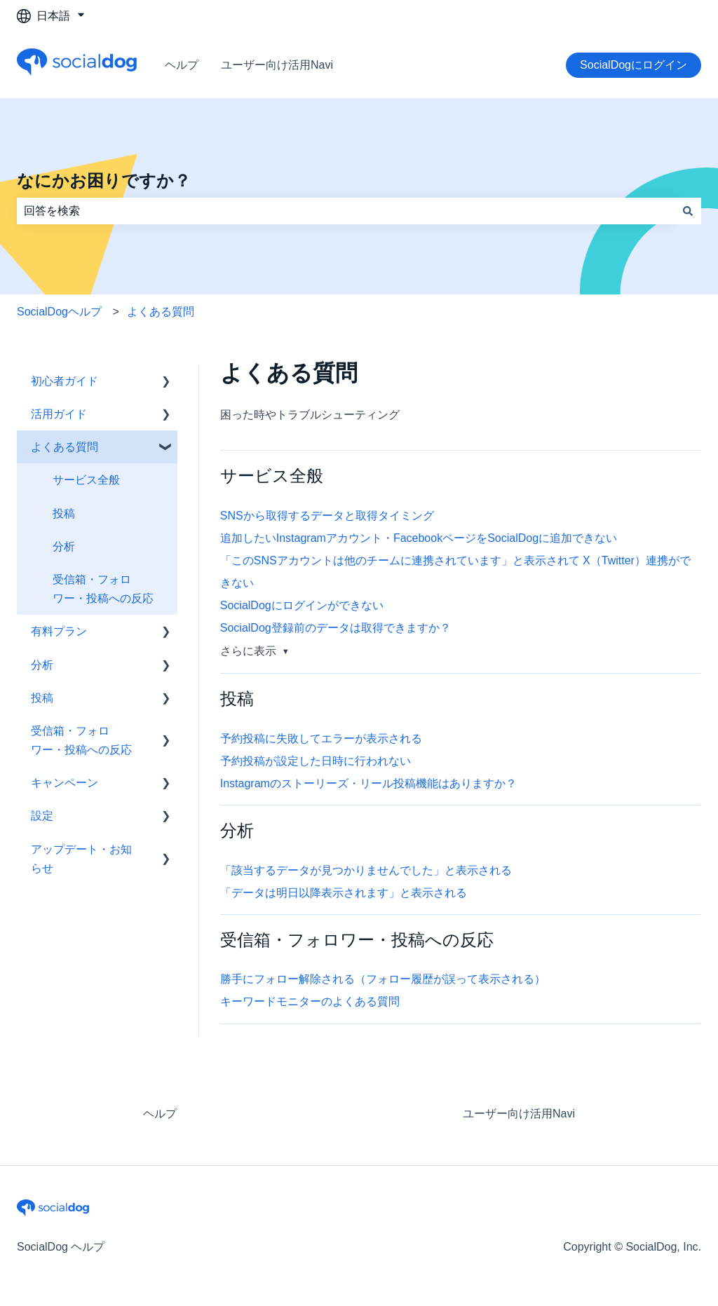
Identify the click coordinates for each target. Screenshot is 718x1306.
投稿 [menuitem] (64, 513)
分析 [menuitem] (64, 546)
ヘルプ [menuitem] (160, 1114)
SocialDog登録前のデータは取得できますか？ (335, 628)
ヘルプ (181, 65)
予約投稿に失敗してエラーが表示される (321, 738)
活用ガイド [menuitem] (59, 414)
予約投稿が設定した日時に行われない (315, 761)
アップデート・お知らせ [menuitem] (81, 858)
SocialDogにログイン (633, 65)
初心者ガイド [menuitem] (64, 381)
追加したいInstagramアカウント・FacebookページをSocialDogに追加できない (418, 538)
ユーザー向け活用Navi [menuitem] (519, 1114)
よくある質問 (160, 312)
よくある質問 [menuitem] (64, 447)
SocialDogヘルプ (59, 312)
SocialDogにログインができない (302, 605)
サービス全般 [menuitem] (86, 480)
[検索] (688, 211)
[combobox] (346, 211)
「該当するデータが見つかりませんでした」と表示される (366, 870)
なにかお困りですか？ (104, 180)
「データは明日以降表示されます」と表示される (343, 893)
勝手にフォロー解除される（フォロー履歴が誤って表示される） (383, 979)
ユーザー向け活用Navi (277, 65)
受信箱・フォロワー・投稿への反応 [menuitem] (103, 588)
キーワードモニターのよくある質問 (310, 1001)
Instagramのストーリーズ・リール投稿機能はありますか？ (368, 783)
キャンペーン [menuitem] (64, 783)
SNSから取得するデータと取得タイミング (327, 516)
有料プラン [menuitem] (59, 631)
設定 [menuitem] (42, 816)
